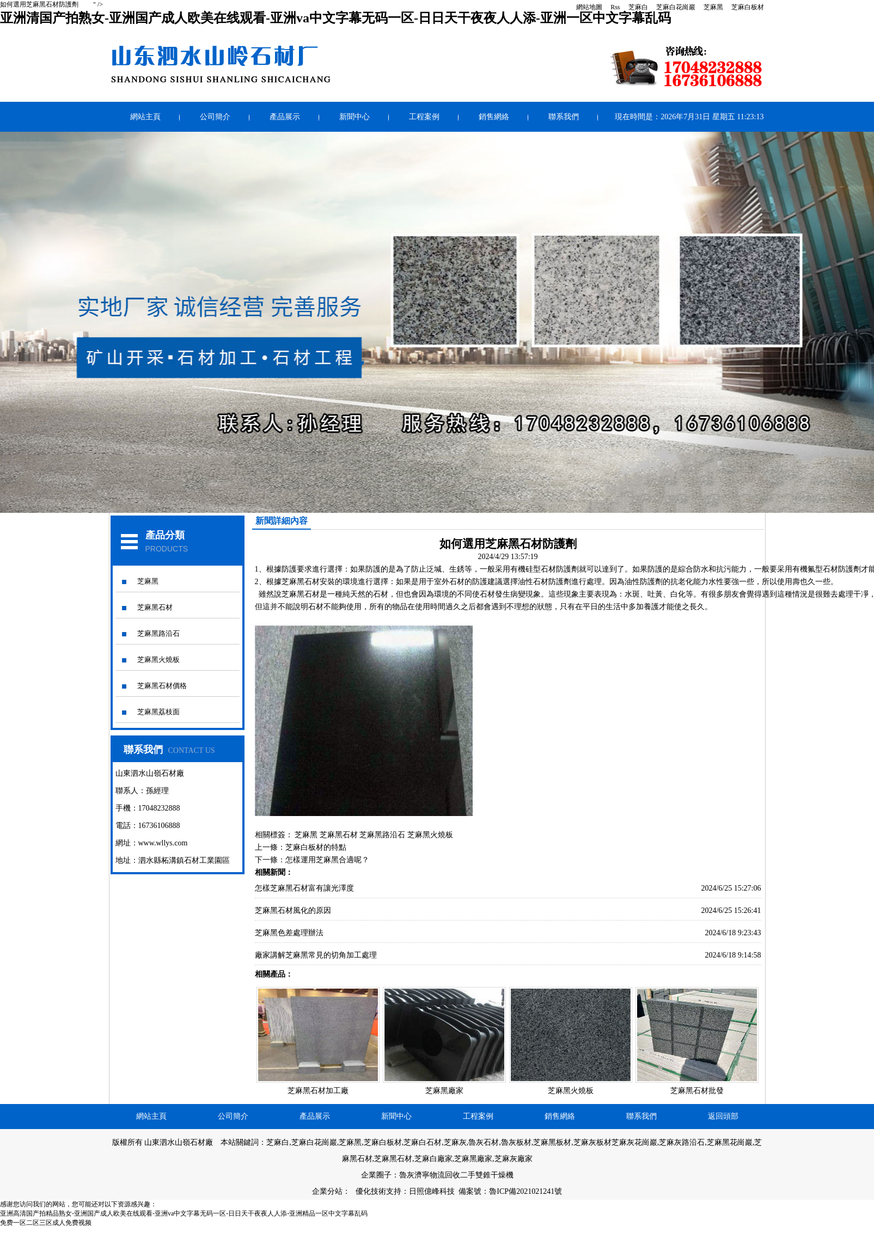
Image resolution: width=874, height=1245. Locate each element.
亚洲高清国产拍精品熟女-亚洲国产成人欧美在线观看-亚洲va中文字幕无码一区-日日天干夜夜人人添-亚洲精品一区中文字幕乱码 (184, 1213)
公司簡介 (215, 117)
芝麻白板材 (747, 7)
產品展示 (285, 117)
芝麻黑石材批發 (697, 1091)
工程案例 (424, 117)
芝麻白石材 (423, 1142)
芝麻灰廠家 (513, 1159)
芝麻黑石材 (155, 607)
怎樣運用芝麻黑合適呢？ (327, 860)
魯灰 (406, 1175)
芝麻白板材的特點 (315, 847)
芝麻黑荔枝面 (158, 712)
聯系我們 (563, 117)
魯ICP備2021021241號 (525, 1191)
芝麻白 (638, 7)
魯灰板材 (516, 1142)
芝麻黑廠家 (444, 1091)
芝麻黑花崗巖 (730, 1142)
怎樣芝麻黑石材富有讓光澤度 (304, 888)
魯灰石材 (483, 1142)
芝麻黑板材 (552, 1142)
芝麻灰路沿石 (682, 1142)
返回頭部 (723, 1116)
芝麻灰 (455, 1142)
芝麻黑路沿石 (158, 633)
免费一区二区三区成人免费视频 (45, 1222)
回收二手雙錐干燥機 (479, 1175)
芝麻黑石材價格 (162, 686)
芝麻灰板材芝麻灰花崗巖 (615, 1142)
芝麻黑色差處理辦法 (289, 933)
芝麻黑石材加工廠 (318, 1091)
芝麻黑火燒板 (158, 659)
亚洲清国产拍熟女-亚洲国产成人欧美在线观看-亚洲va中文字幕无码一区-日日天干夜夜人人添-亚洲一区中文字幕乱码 (335, 18)
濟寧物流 (429, 1175)
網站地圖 (589, 7)
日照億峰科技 (432, 1191)
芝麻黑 (713, 7)
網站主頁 (145, 117)
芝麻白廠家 (433, 1159)
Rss (615, 7)
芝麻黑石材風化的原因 (293, 910)
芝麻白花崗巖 (675, 7)
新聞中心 (354, 117)
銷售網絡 (494, 117)
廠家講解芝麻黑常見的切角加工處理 (316, 955)
